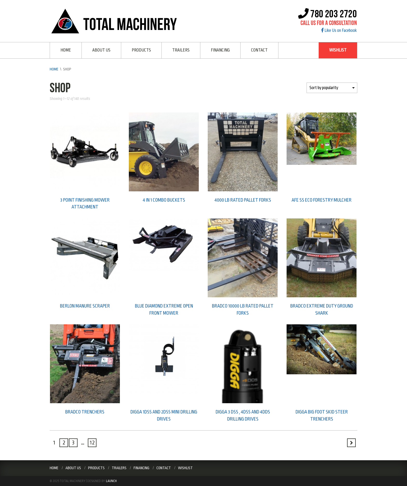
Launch (111, 481)
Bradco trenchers (84, 412)
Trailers (181, 50)
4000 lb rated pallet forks (243, 200)
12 (92, 442)
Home (65, 50)
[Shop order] (332, 88)
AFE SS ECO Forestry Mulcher (322, 200)
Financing (220, 50)
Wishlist (338, 50)
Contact (259, 50)
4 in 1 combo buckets (164, 200)
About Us (101, 50)
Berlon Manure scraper (85, 306)
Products (141, 50)
